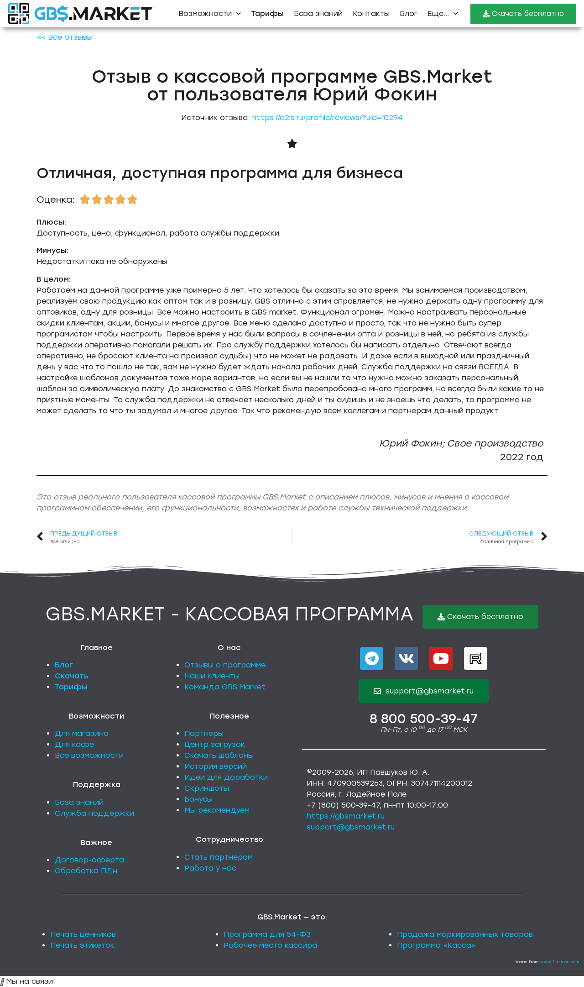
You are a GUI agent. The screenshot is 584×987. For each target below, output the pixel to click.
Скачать (72, 676)
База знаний (318, 13)
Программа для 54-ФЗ (267, 934)
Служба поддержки (94, 813)
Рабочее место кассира (270, 945)
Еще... (443, 13)
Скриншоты (206, 788)
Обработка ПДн (86, 870)
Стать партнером (218, 857)
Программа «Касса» (436, 945)
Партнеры (204, 733)
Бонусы (198, 799)
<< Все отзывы (64, 37)
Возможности (209, 13)
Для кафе (74, 744)
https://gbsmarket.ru (346, 816)
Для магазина (82, 733)
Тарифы (71, 686)
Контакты (371, 13)
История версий (215, 766)
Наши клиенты (212, 676)
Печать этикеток (82, 945)
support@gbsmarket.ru (351, 827)
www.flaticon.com (559, 961)
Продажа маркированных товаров (465, 934)
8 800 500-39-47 (424, 718)
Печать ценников (83, 934)
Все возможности (89, 755)
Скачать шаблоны (219, 755)
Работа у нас (210, 868)
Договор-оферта (89, 860)
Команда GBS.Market (225, 686)
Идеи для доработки (226, 777)
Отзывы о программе (225, 665)
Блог (408, 13)
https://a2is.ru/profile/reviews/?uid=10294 (327, 117)
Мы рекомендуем (217, 810)
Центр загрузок (214, 744)
